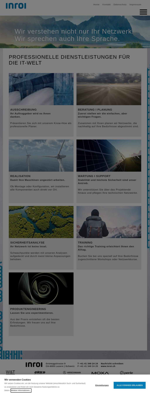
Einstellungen (102, 385)
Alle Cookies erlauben (130, 385)
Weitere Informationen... (21, 390)
